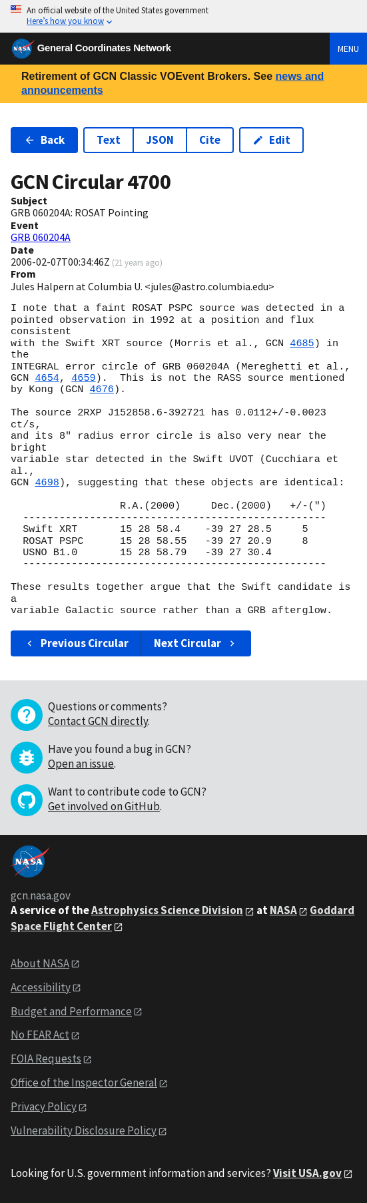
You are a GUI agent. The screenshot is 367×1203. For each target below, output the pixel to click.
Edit (271, 139)
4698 (47, 482)
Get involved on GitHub (104, 806)
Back (44, 139)
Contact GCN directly (98, 721)
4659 (83, 378)
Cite (209, 139)
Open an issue (81, 763)
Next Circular (196, 643)
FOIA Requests (46, 1058)
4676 (101, 389)
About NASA (40, 963)
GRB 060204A (41, 237)
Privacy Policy (44, 1106)
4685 (302, 343)
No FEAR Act (40, 1034)
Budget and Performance (71, 1011)
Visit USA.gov (307, 1173)
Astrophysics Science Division (167, 910)
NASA (283, 910)
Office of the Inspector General (84, 1082)
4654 (47, 378)
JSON (160, 139)
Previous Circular (76, 643)
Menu (348, 49)
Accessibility (41, 987)
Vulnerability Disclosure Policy (84, 1130)
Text (109, 139)
